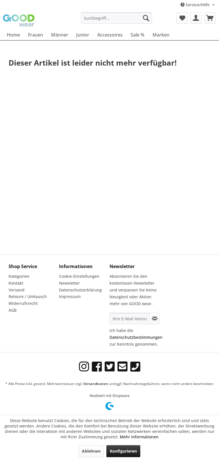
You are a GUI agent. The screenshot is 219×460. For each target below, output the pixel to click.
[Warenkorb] (210, 18)
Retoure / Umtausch (28, 296)
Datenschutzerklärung (80, 290)
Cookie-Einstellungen (79, 276)
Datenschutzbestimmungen (136, 337)
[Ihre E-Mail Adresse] (130, 318)
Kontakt (16, 283)
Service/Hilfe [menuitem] (196, 4)
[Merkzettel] (182, 18)
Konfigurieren (123, 451)
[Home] (13, 34)
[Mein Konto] (196, 18)
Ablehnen (91, 451)
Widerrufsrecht (23, 303)
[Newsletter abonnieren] (155, 318)
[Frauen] (35, 34)
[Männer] (59, 34)
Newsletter (69, 283)
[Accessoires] (110, 34)
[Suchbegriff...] (116, 18)
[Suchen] (146, 18)
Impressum (70, 296)
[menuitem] (116, 18)
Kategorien (19, 276)
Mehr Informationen (139, 436)
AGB (13, 310)
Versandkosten (95, 383)
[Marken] (161, 34)
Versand (17, 290)
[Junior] (82, 34)
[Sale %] (138, 34)
